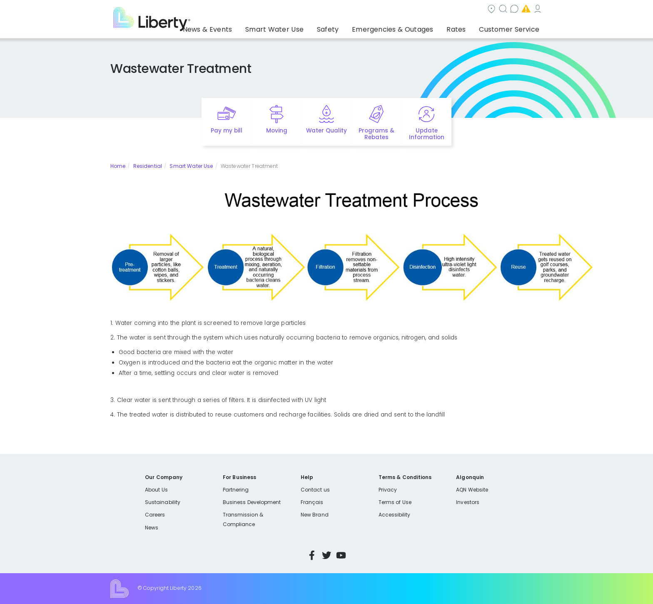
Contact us (420, 9)
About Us (156, 489)
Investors (467, 502)
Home (117, 166)
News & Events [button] (243, 27)
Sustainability (162, 502)
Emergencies (472, 9)
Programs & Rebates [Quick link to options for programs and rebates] (376, 134)
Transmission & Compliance (243, 519)
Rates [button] (464, 27)
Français (312, 502)
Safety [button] (349, 27)
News (151, 527)
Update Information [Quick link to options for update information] (426, 134)
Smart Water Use (191, 166)
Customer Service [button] (512, 27)
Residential (147, 166)
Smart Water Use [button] (302, 27)
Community (331, 9)
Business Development (252, 502)
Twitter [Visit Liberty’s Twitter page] (326, 555)
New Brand (315, 514)
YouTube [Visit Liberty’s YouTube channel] (341, 555)
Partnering (236, 489)
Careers (155, 514)
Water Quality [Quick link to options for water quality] (326, 131)
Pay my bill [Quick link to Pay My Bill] (227, 131)
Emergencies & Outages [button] (407, 27)
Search (376, 9)
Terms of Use (395, 502)
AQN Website (472, 489)
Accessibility (395, 514)
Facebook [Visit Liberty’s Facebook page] (312, 555)
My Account (524, 9)
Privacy (388, 489)
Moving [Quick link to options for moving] (276, 131)
